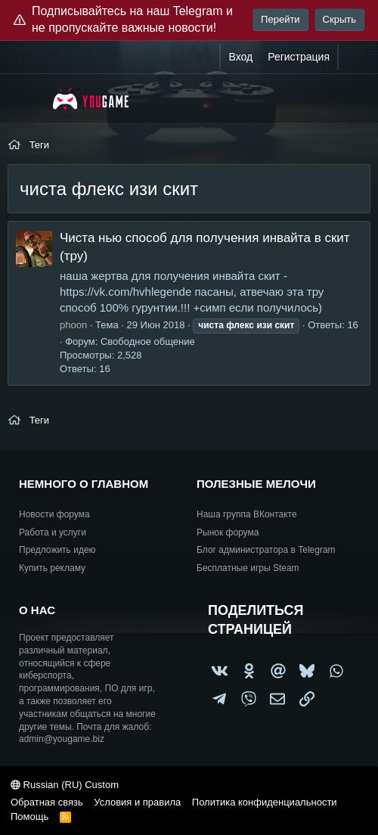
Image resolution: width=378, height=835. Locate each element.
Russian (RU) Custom (65, 784)
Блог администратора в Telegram (266, 550)
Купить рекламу (52, 568)
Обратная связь (47, 802)
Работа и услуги (52, 532)
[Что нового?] (353, 57)
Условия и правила (137, 802)
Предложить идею (57, 550)
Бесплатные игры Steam (248, 568)
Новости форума (54, 514)
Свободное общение (148, 341)
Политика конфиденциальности (264, 802)
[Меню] (28, 98)
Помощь (29, 816)
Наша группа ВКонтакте (247, 514)
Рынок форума (228, 532)
